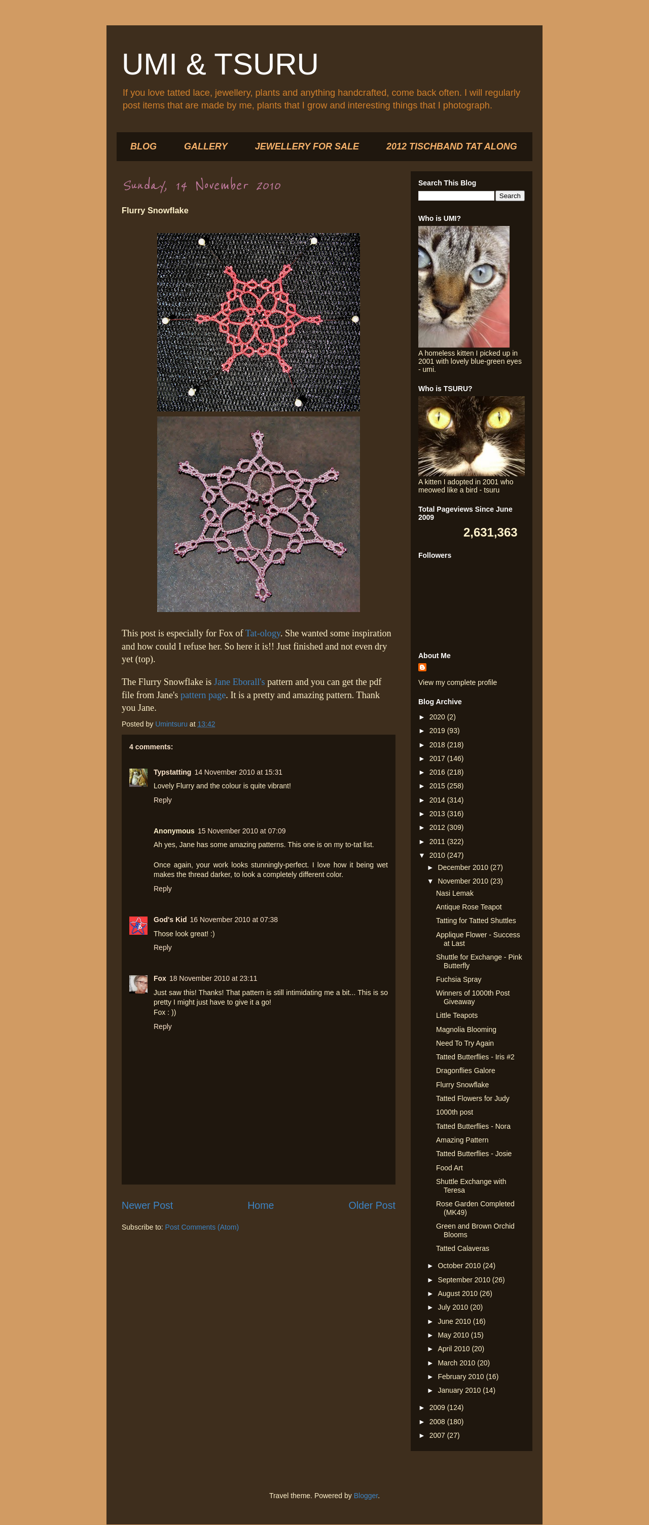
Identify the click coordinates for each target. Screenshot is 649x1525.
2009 (438, 1407)
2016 (438, 772)
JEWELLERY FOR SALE (307, 146)
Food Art (449, 1168)
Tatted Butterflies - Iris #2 (475, 1057)
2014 (438, 800)
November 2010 (464, 881)
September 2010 (465, 1280)
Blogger (366, 1496)
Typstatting (172, 772)
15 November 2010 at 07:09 (242, 831)
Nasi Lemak (455, 893)
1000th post (454, 1112)
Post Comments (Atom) (202, 1227)
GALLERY (206, 146)
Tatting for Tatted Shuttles (476, 921)
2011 (438, 841)
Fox (160, 978)
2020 (438, 717)
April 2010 (455, 1349)
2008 (438, 1422)
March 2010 (457, 1363)
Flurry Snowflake (462, 1085)
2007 (438, 1435)
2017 (438, 758)
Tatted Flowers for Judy (473, 1098)
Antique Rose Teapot (469, 907)
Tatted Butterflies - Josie (474, 1154)
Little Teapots (457, 1015)
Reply (163, 800)
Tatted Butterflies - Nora (473, 1126)
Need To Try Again (465, 1043)
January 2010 (460, 1390)
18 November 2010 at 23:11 (213, 978)
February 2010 (462, 1377)
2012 (438, 827)
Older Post (371, 1205)
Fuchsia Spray (458, 979)
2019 (438, 731)
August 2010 (459, 1293)
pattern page (202, 695)
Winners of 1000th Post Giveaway (473, 997)
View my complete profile (457, 682)
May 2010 (454, 1335)
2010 (438, 855)
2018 (438, 745)
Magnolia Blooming (466, 1029)
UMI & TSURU (220, 64)
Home (260, 1205)
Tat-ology (262, 633)
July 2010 (454, 1307)
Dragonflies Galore (465, 1070)
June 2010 (455, 1321)
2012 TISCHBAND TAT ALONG (451, 146)
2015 (438, 786)
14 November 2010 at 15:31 (238, 772)
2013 (438, 814)
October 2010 (460, 1266)
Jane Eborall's (239, 682)
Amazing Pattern (462, 1140)
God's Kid (170, 920)
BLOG (143, 146)
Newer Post (147, 1205)
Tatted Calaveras (462, 1248)
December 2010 (464, 867)
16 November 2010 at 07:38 (234, 920)
